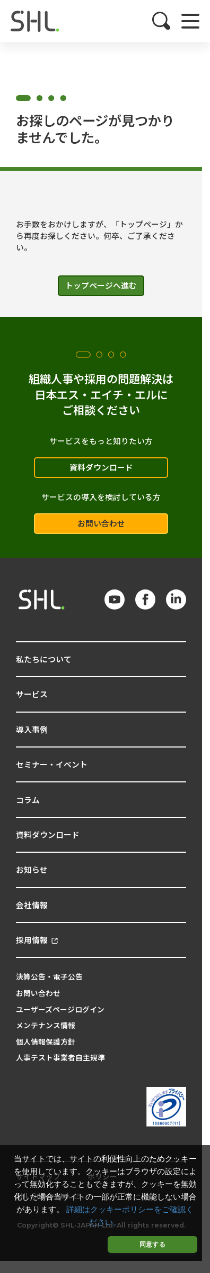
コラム (28, 799)
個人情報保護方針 (45, 1041)
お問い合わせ (101, 523)
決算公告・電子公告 (49, 976)
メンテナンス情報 (45, 1025)
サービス (32, 693)
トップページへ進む (101, 285)
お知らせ (32, 869)
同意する (152, 1244)
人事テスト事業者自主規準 (60, 1057)
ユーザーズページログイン (60, 1009)
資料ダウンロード (101, 467)
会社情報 (32, 904)
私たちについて (44, 659)
